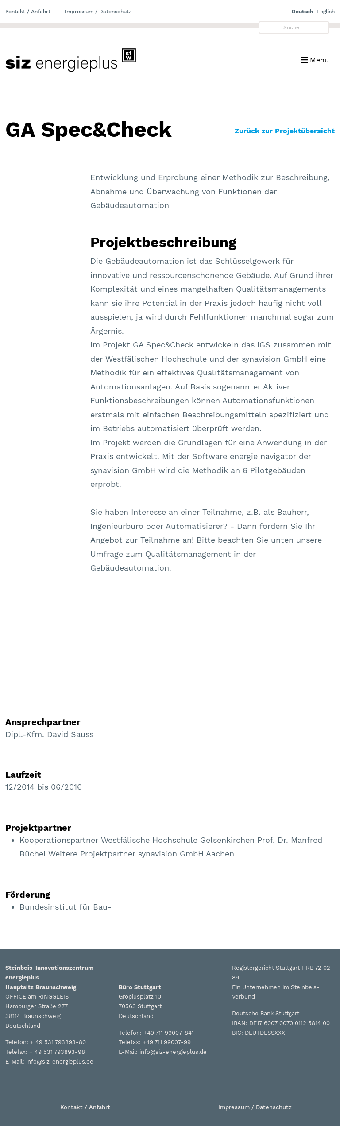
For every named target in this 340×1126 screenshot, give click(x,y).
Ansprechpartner (43, 722)
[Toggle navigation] (315, 60)
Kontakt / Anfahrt (27, 11)
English (326, 11)
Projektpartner (38, 827)
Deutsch (302, 11)
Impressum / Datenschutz (98, 11)
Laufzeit (23, 774)
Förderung (27, 894)
